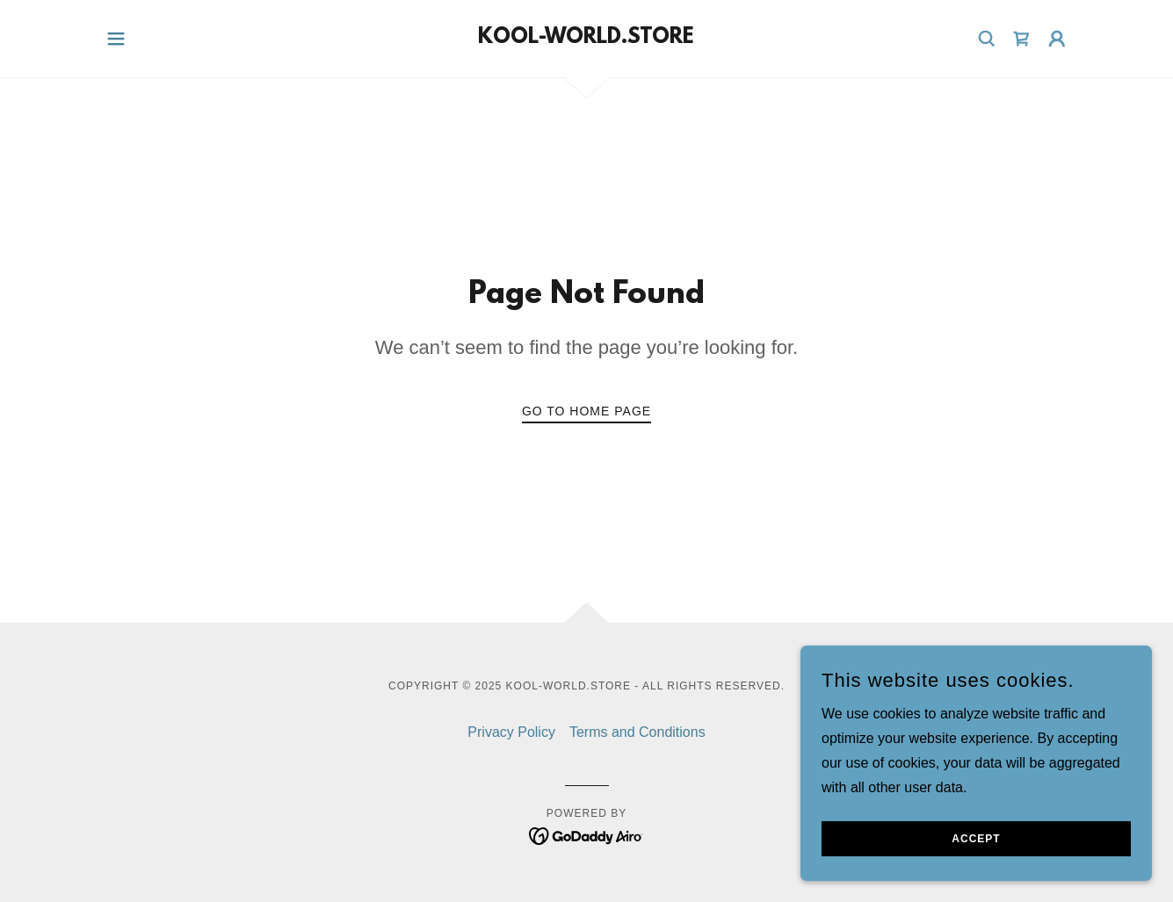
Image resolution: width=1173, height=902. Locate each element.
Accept (976, 839)
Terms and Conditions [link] (637, 732)
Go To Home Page (586, 411)
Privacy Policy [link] (511, 732)
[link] (586, 38)
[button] (116, 38)
